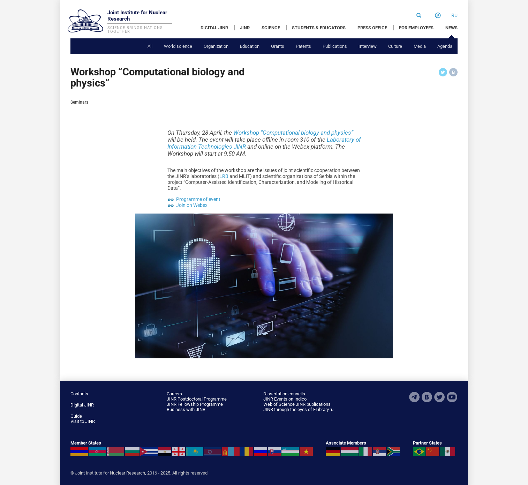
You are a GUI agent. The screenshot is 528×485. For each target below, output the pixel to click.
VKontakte (426, 397)
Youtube (452, 397)
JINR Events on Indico (285, 399)
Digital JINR (82, 405)
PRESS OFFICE (372, 27)
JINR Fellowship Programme (195, 404)
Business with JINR (186, 409)
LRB (223, 176)
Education (249, 46)
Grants (277, 46)
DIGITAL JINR (214, 27)
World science (178, 46)
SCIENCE (271, 27)
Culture (395, 46)
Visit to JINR (82, 421)
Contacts (79, 393)
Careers (174, 393)
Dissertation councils (284, 393)
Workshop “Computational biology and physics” (293, 132)
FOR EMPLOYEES (416, 27)
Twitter (439, 397)
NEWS (451, 27)
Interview (368, 46)
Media (420, 46)
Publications (335, 46)
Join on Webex (192, 205)
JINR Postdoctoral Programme (197, 399)
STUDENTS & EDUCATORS (319, 27)
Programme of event (198, 199)
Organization (216, 46)
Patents (303, 46)
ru (454, 15)
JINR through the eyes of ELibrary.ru (298, 409)
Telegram (414, 397)
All (150, 46)
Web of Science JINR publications (297, 404)
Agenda (444, 46)
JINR (245, 27)
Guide (76, 416)
